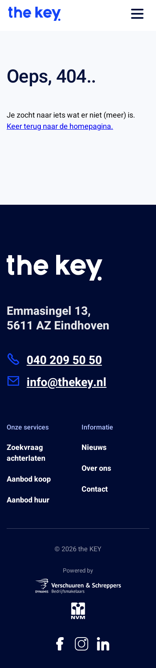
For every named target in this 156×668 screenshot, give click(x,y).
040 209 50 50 (54, 360)
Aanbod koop (29, 479)
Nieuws (94, 447)
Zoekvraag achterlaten (26, 453)
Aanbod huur (28, 500)
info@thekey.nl (56, 382)
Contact (95, 489)
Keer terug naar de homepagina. (60, 126)
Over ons (96, 468)
